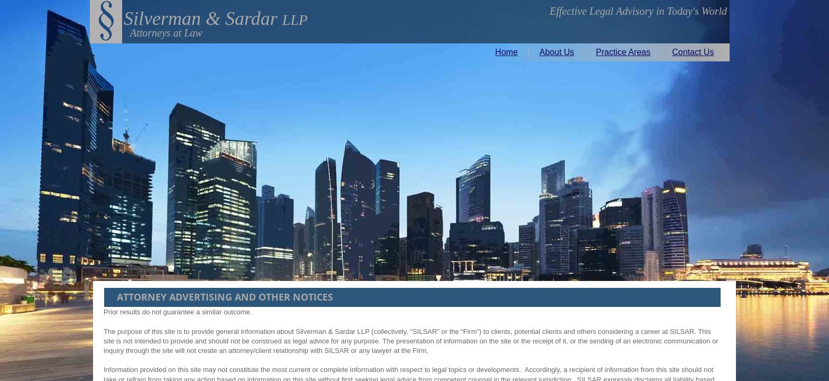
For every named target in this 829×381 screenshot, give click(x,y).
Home (506, 52)
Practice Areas (623, 52)
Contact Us (693, 52)
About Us (556, 52)
